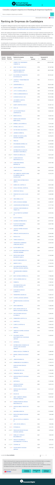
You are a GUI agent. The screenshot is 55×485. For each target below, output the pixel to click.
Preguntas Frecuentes (26, 471)
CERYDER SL (16, 342)
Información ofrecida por (45, 17)
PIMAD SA (15, 140)
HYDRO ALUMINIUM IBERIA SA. (20, 94)
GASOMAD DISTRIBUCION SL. (20, 220)
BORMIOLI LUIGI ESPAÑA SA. (20, 123)
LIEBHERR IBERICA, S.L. (18, 84)
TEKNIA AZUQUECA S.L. (19, 239)
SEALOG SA (16, 394)
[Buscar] (52, 14)
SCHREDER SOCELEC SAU (19, 97)
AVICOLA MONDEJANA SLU (19, 279)
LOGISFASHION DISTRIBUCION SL (21, 205)
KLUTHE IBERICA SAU (18, 247)
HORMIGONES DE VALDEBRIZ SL (21, 362)
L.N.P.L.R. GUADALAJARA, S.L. (20, 90)
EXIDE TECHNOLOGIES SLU (19, 67)
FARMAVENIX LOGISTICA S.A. (20, 318)
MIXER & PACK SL (17, 115)
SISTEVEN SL (16, 381)
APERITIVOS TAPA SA (18, 191)
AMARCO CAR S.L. (17, 263)
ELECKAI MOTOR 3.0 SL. (19, 370)
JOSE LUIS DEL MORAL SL (19, 424)
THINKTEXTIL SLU (17, 170)
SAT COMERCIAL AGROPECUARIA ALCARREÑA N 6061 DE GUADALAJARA (21, 175)
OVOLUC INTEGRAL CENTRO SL (20, 188)
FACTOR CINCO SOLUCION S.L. (20, 129)
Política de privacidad (46, 471)
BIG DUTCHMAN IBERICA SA (20, 260)
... (44, 455)
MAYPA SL (15, 327)
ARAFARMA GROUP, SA (18, 411)
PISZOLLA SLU (16, 236)
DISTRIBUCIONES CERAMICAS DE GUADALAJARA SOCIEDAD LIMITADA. (21, 346)
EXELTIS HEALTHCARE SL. (19, 167)
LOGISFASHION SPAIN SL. (19, 147)
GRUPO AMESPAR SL (18, 305)
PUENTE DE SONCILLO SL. (19, 154)
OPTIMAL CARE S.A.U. (18, 126)
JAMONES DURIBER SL (18, 133)
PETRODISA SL (16, 427)
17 (46, 455)
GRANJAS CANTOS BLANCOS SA (21, 233)
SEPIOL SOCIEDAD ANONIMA (20, 202)
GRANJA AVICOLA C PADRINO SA (21, 351)
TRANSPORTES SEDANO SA (19, 294)
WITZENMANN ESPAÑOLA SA (20, 144)
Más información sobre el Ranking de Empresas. (29, 29)
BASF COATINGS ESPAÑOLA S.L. (20, 276)
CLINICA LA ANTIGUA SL (19, 324)
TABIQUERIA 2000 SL (18, 373)
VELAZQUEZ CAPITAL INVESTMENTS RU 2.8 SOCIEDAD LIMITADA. (21, 337)
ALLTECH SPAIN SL (17, 217)
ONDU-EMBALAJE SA (18, 199)
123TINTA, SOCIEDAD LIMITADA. (20, 297)
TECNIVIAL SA (16, 444)
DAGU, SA (15, 108)
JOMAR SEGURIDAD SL (18, 359)
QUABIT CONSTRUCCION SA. (20, 104)
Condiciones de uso (36, 471)
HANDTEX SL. (16, 321)
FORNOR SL (16, 282)
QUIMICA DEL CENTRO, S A (19, 185)
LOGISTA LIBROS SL (18, 87)
